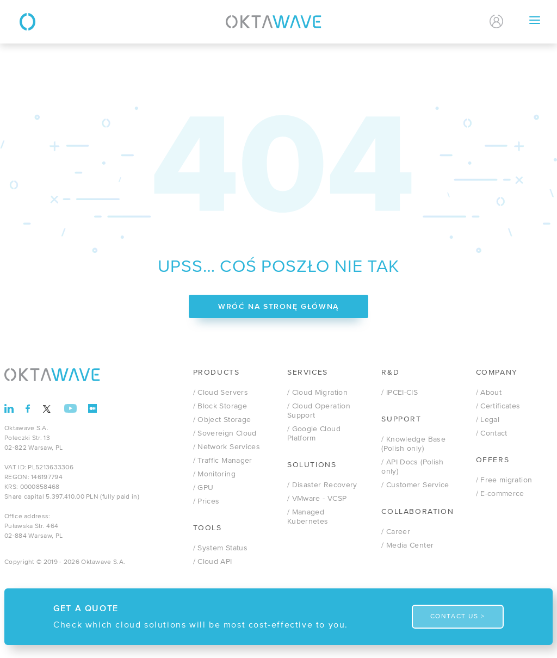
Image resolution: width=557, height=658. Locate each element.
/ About (489, 392)
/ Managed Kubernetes (308, 516)
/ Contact (492, 433)
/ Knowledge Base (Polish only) (413, 444)
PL (447, 21)
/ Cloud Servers (220, 392)
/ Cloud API (212, 562)
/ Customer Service (415, 485)
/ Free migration (504, 480)
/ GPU (203, 488)
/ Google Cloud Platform (314, 433)
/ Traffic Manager (222, 460)
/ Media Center (407, 545)
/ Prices (206, 501)
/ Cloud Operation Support (318, 410)
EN (466, 21)
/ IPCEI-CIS (399, 392)
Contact (399, 21)
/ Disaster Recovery (322, 485)
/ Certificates (498, 406)
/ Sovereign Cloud (225, 433)
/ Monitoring (214, 474)
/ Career (395, 532)
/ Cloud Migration (317, 392)
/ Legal (487, 420)
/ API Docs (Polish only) (412, 466)
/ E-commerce (500, 494)
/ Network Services (226, 447)
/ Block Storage (220, 406)
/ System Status (220, 548)
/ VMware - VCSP (316, 498)
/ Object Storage (222, 420)
